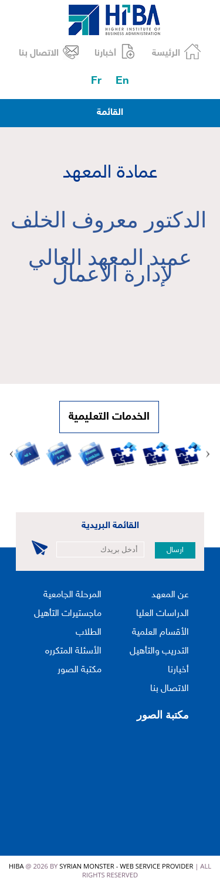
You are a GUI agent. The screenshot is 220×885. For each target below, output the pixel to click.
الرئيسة (166, 53)
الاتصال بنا (39, 53)
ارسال (175, 550)
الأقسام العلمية (160, 632)
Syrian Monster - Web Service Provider (126, 866)
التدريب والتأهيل (159, 651)
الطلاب (88, 632)
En (122, 81)
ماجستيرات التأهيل (67, 614)
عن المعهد (170, 595)
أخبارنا (105, 53)
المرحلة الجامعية (72, 595)
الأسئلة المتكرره (73, 651)
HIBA (16, 866)
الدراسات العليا (162, 614)
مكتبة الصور (79, 670)
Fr (96, 81)
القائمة (110, 112)
